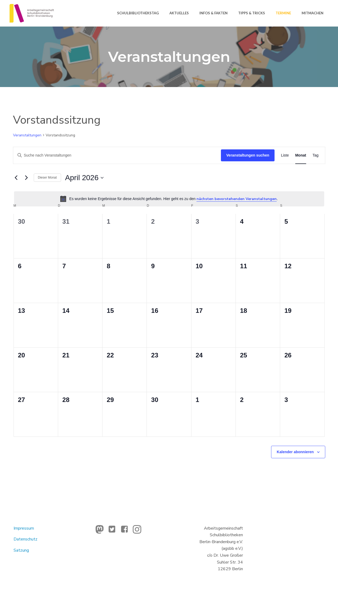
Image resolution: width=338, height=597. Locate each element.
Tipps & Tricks (251, 13)
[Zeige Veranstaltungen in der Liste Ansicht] (285, 155)
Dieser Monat (47, 177)
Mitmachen (312, 13)
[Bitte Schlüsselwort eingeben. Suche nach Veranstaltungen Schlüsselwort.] (117, 155)
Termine (283, 13)
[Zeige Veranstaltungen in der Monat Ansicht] (300, 155)
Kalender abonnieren (295, 452)
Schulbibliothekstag (138, 13)
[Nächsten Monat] (26, 178)
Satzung (21, 550)
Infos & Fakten (213, 13)
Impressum (24, 528)
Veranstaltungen (27, 135)
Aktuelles (179, 13)
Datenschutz (25, 539)
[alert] (169, 198)
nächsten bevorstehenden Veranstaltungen (236, 198)
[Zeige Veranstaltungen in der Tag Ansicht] (316, 155)
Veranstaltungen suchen (247, 155)
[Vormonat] (16, 178)
